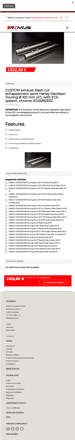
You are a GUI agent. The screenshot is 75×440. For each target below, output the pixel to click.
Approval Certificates (14, 392)
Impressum (10, 346)
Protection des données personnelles (20, 358)
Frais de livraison (12, 361)
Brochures (10, 386)
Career (8, 324)
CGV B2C (9, 349)
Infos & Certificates (13, 408)
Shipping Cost (45, 277)
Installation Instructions (15, 389)
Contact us (10, 336)
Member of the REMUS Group (44, 18)
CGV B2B (9, 352)
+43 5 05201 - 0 (14, 315)
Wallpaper (10, 395)
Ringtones (10, 398)
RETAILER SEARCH (15, 412)
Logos (8, 380)
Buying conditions (13, 355)
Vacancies (9, 327)
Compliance (10, 364)
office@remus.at (12, 318)
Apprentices (10, 330)
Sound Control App (13, 383)
